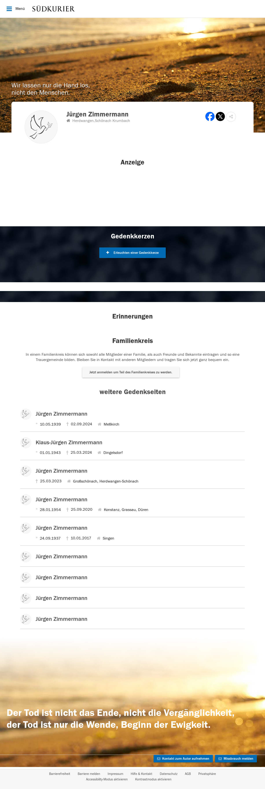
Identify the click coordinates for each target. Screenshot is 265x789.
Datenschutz (168, 774)
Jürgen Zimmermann (61, 414)
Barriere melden (89, 774)
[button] (231, 117)
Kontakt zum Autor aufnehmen (183, 759)
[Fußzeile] (132, 776)
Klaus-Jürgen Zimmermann (69, 442)
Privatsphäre (207, 774)
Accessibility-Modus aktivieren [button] (107, 779)
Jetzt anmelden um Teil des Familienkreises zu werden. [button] (130, 372)
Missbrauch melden (236, 759)
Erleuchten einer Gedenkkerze (132, 253)
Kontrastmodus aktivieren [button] (153, 779)
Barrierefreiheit (59, 774)
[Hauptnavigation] (132, 9)
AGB (188, 774)
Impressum (115, 774)
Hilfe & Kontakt (141, 774)
